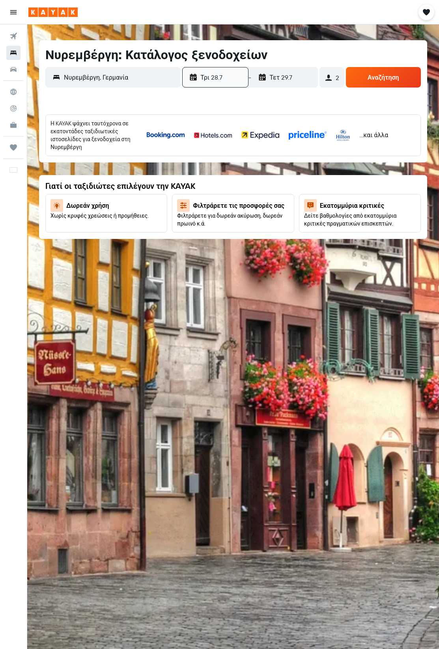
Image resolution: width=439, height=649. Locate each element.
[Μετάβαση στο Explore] (13, 92)
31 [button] (122, 227)
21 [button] (66, 208)
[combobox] (120, 77)
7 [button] (65, 170)
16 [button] (103, 189)
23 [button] (103, 208)
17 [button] (122, 189)
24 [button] (122, 208)
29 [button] (84, 227)
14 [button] (66, 189)
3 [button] (122, 151)
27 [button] (46, 227)
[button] (13, 12)
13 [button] (47, 189)
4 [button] (141, 151)
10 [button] (122, 170)
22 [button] (84, 208)
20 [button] (46, 208)
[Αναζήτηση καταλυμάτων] (13, 53)
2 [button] (103, 151)
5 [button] (160, 151)
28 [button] (65, 227)
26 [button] (160, 208)
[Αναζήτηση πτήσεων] (13, 36)
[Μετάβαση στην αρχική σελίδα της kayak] (53, 12)
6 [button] (47, 170)
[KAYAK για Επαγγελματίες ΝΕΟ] (13, 125)
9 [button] (103, 170)
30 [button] (103, 227)
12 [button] (160, 170)
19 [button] (160, 189)
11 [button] (141, 170)
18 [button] (141, 189)
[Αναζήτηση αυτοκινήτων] (13, 69)
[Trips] (13, 147)
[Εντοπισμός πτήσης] (13, 108)
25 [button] (141, 208)
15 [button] (85, 189)
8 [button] (84, 170)
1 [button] (84, 151)
